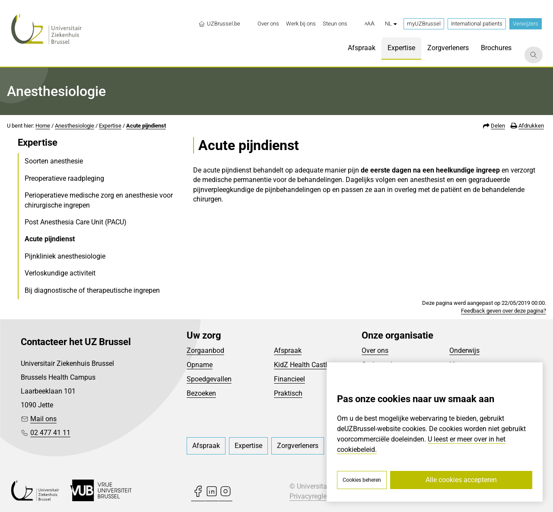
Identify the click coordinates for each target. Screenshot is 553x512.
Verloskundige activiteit (60, 273)
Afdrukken (531, 125)
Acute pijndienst (146, 125)
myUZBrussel (424, 23)
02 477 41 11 (50, 433)
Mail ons (43, 419)
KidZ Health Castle (302, 365)
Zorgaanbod (205, 350)
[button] (369, 24)
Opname (200, 365)
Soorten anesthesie (54, 161)
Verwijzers (525, 23)
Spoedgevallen (209, 379)
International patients (476, 23)
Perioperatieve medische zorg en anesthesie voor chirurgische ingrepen (99, 200)
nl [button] (391, 23)
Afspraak (288, 350)
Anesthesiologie (74, 125)
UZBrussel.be (219, 23)
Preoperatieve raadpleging (64, 178)
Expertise (110, 125)
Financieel (289, 379)
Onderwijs (464, 350)
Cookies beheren (362, 480)
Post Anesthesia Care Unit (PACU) (76, 222)
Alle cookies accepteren (461, 480)
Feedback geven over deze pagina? (503, 310)
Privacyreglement (315, 496)
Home (42, 125)
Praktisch (288, 393)
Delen (498, 125)
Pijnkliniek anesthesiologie (65, 256)
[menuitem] (268, 23)
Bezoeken (201, 393)
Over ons (375, 350)
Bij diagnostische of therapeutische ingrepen (92, 290)
